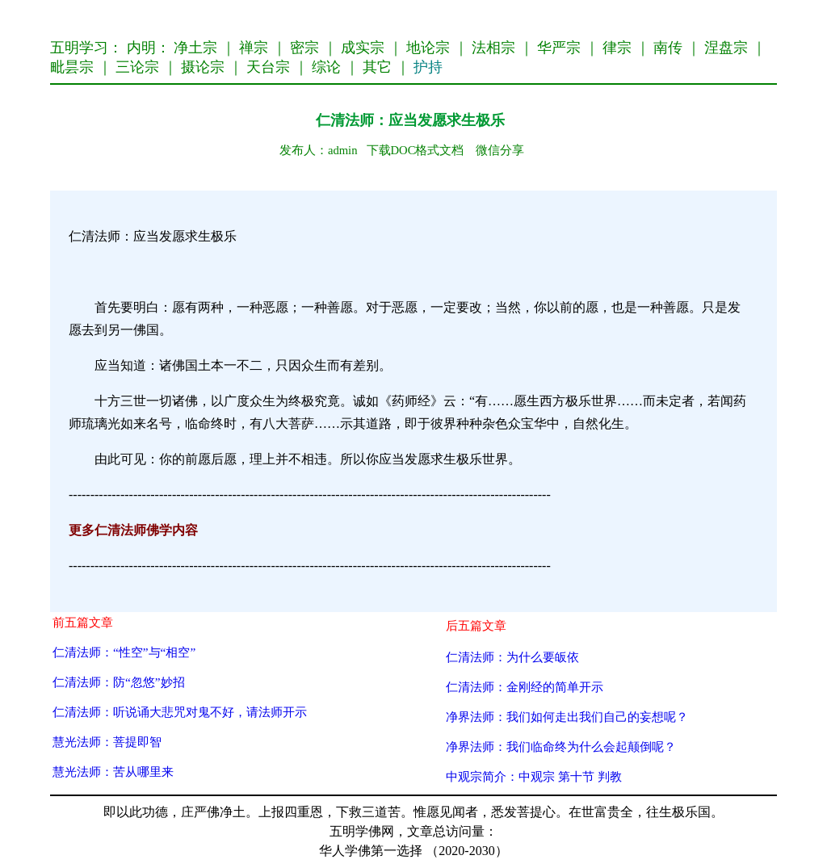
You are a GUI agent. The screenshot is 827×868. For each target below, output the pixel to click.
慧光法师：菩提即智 (107, 741)
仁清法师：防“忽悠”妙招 (118, 682)
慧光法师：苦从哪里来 (113, 771)
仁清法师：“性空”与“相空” (123, 652)
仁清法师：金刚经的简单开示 (524, 687)
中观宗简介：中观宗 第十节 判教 (534, 776)
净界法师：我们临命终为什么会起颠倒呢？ (561, 746)
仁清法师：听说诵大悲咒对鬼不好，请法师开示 (179, 712)
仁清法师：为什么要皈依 (512, 657)
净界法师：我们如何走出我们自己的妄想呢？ (567, 716)
